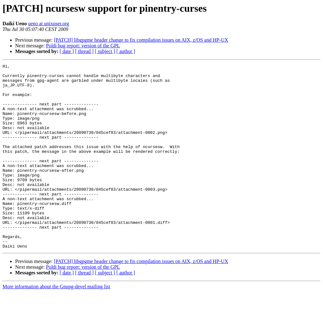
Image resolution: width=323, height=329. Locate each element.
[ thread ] (84, 51)
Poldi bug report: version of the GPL (83, 45)
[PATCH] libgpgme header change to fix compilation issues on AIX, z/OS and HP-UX (141, 40)
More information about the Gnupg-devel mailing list (56, 323)
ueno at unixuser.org (48, 23)
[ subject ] (105, 51)
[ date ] (67, 51)
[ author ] (125, 51)
